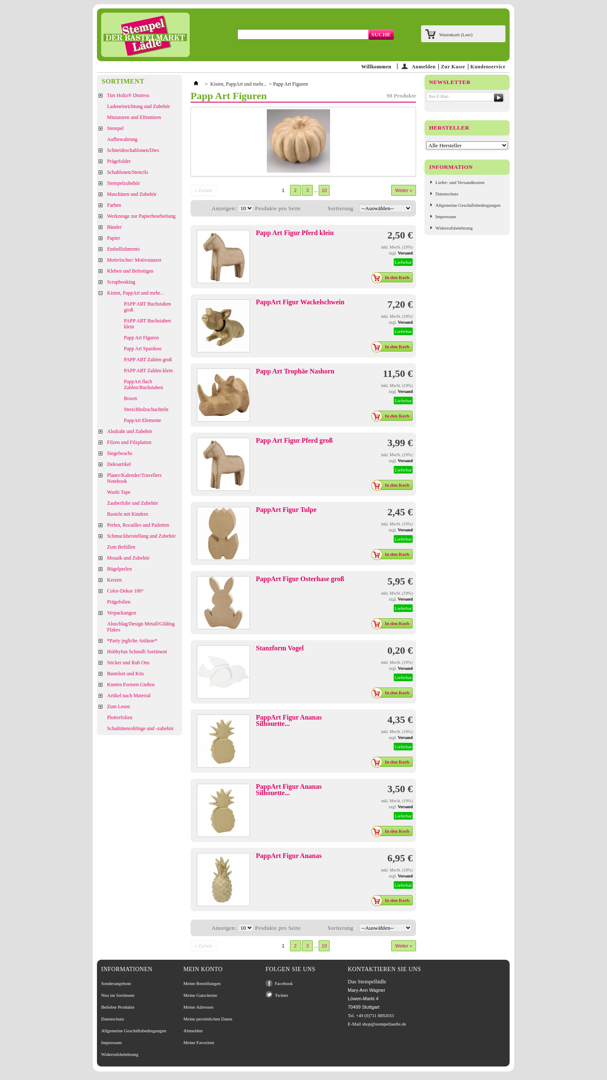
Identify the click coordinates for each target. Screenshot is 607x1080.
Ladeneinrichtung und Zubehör (138, 106)
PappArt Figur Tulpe (286, 509)
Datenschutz (446, 193)
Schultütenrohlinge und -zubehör (140, 728)
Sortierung (340, 208)
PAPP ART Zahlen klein (148, 371)
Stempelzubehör (123, 183)
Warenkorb (456, 34)
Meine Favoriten (198, 1042)
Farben (114, 205)
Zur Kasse (453, 67)
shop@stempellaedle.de (384, 1023)
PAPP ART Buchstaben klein (147, 324)
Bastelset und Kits (125, 674)
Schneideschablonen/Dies (133, 150)
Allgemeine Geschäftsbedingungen (467, 205)
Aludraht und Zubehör (129, 431)
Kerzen (114, 580)
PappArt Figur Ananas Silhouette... (289, 720)
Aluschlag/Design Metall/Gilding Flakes (141, 627)
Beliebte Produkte (117, 1007)
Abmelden (193, 1030)
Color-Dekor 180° (125, 591)
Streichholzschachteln (146, 409)
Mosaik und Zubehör (128, 558)
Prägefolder (119, 161)
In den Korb (392, 277)
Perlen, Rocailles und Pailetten (138, 525)
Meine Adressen (198, 1007)
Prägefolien (118, 602)
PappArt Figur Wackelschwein (300, 302)
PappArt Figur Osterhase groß (300, 578)
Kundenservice (487, 67)
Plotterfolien (119, 717)
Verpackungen (121, 613)
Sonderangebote (116, 983)
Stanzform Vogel (280, 648)
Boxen (130, 398)
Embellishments (123, 249)
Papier (113, 238)
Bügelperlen (119, 569)
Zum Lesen (118, 706)
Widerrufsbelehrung (454, 227)
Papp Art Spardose (142, 349)
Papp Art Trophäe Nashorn (295, 371)
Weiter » (403, 190)
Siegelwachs (119, 453)
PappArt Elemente (142, 420)
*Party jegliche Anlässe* (132, 641)
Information (451, 167)
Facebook (284, 983)
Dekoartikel (119, 464)
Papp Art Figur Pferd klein (295, 232)
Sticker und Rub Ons (128, 663)
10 (324, 190)
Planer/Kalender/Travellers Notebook (134, 478)
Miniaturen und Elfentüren (134, 117)
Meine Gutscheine (200, 995)
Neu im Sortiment (117, 995)
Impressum (445, 216)
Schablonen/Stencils (127, 172)
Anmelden (424, 66)
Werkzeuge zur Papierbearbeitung (141, 216)
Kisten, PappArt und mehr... (135, 293)
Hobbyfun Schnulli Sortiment (137, 652)
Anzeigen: (224, 208)
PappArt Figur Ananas (289, 855)
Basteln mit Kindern (127, 514)
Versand (405, 253)
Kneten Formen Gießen (131, 685)
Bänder (114, 227)
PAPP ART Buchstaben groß (147, 307)
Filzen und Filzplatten (129, 442)
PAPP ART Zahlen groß (148, 360)
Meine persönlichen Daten (207, 1018)
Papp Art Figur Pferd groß (294, 440)
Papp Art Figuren (141, 338)
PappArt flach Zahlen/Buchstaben (143, 384)
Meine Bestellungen (201, 983)
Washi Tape (119, 492)
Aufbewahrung (122, 139)
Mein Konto (203, 969)
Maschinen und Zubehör (131, 194)
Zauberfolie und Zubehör (132, 503)
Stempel (115, 128)
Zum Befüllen (121, 547)
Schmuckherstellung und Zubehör (141, 536)
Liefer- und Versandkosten (459, 182)
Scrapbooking (121, 282)
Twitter (281, 995)
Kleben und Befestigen (130, 271)
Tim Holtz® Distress (128, 95)
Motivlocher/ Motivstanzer (134, 260)
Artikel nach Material (128, 695)
